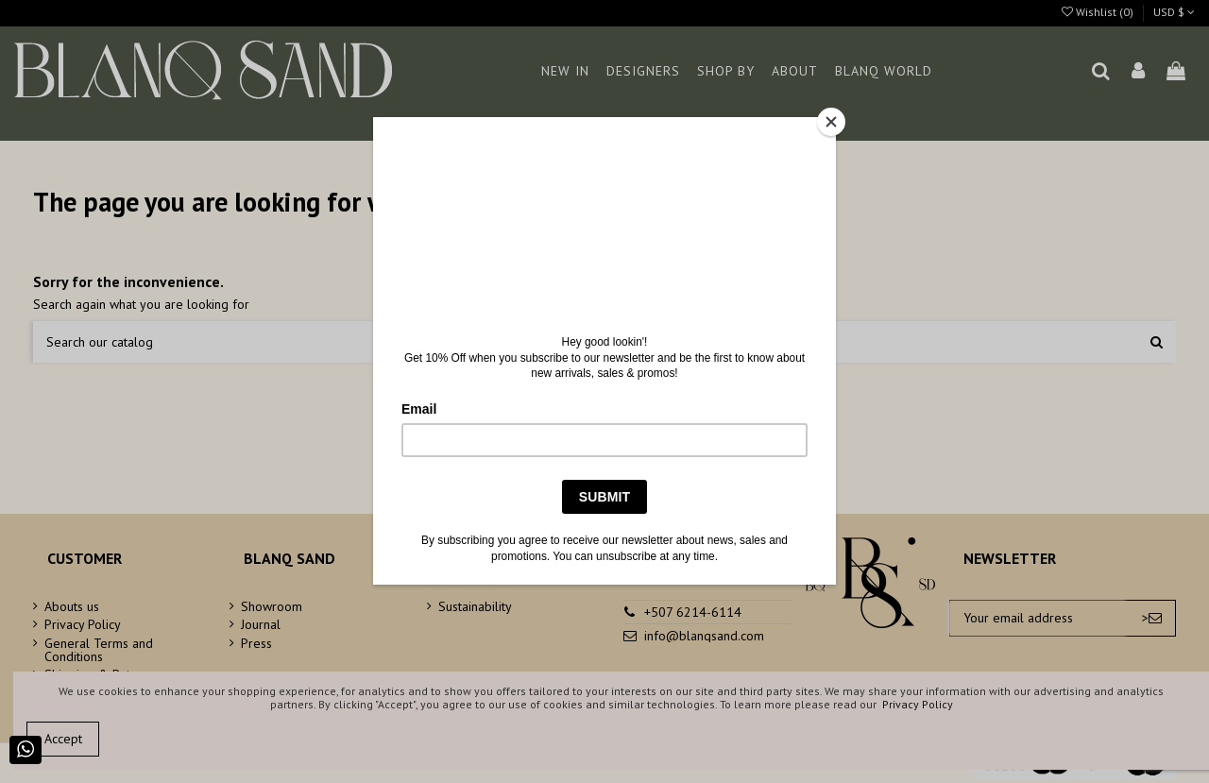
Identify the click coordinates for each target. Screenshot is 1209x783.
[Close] (831, 122)
